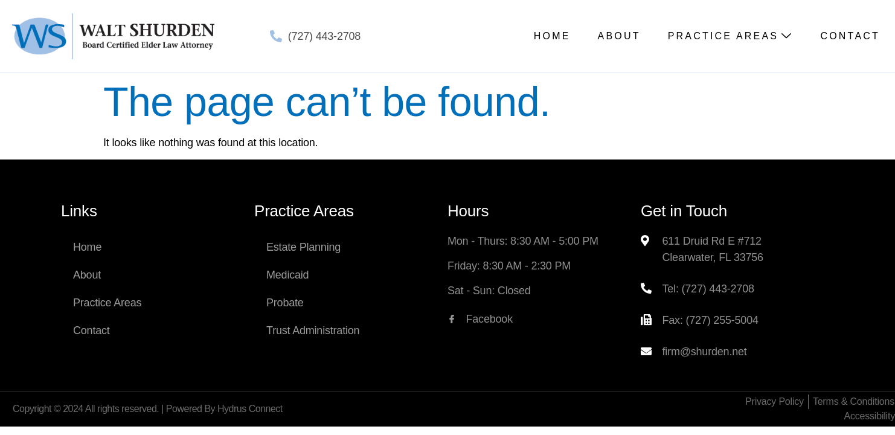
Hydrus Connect (250, 409)
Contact (850, 36)
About (619, 36)
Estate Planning (303, 247)
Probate (285, 303)
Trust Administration (312, 330)
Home (552, 36)
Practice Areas (731, 36)
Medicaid (287, 275)
